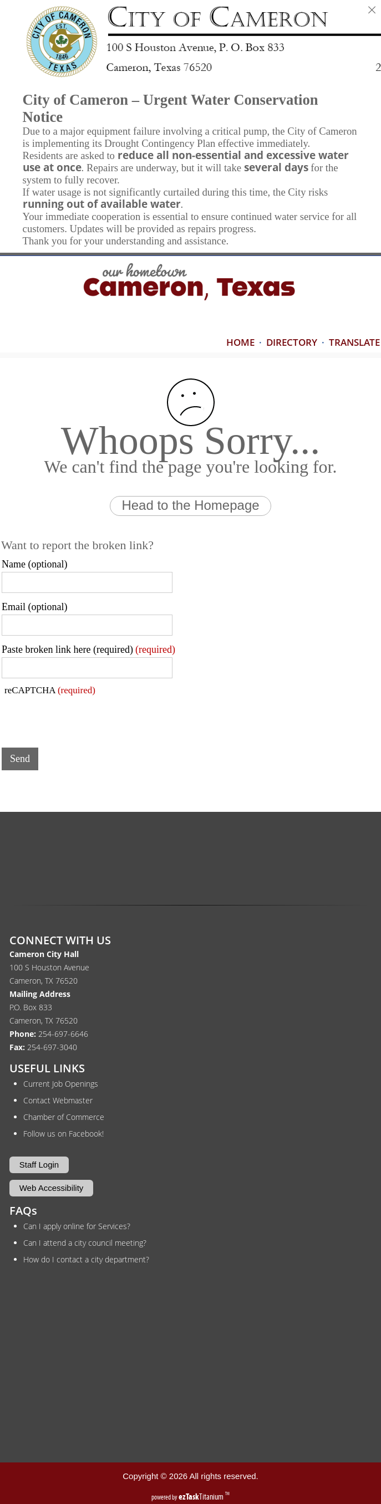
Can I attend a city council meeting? (84, 1242)
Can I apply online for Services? (76, 1226)
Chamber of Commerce (63, 1117)
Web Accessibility (51, 1188)
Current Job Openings (60, 1083)
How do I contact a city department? (86, 1259)
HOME (240, 342)
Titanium (202, 1496)
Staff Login (39, 1164)
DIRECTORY (291, 342)
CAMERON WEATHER (190, 856)
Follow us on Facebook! (63, 1133)
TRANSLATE (354, 342)
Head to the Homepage (190, 505)
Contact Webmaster (58, 1100)
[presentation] (86, 717)
